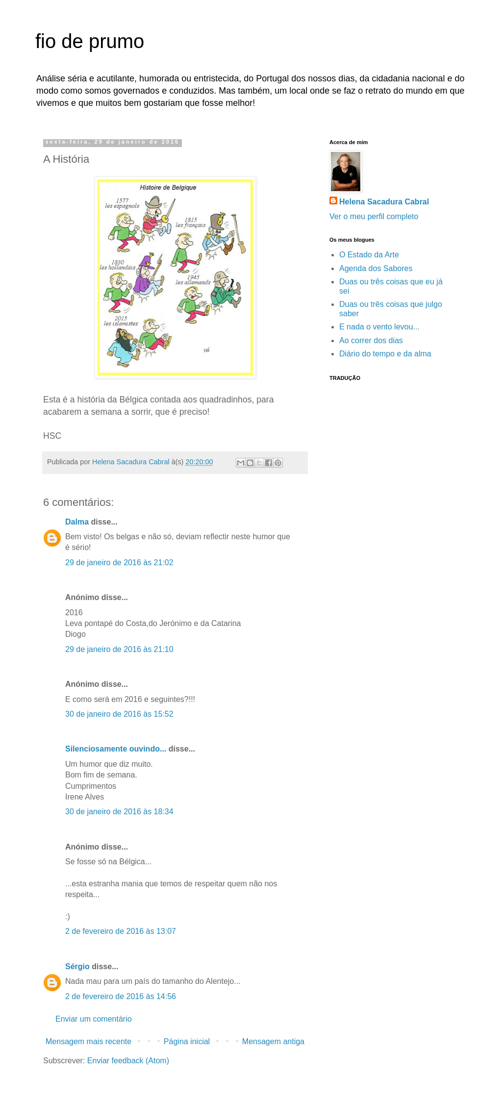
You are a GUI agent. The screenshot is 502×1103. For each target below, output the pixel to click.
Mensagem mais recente (88, 1041)
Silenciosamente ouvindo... (115, 749)
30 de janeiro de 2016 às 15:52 (119, 714)
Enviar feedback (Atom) (128, 1060)
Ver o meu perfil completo (373, 216)
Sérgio (77, 966)
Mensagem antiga (273, 1041)
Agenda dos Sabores (375, 268)
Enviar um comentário (93, 1019)
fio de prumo (89, 41)
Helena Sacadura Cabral (384, 202)
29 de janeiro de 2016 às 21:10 (119, 649)
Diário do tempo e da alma (385, 354)
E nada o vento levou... (379, 327)
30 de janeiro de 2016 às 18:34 (119, 811)
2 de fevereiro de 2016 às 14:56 (120, 996)
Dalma (77, 522)
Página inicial (187, 1041)
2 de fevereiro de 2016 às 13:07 (120, 931)
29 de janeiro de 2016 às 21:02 (119, 562)
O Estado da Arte (369, 255)
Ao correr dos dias (371, 340)
